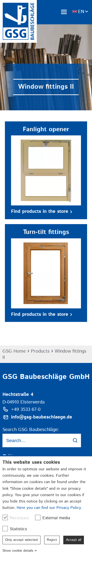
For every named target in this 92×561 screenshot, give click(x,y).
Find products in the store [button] (41, 211)
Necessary (18, 518)
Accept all (73, 539)
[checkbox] (5, 517)
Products (40, 351)
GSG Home (14, 351)
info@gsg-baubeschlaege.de (41, 417)
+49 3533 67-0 (25, 409)
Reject (52, 539)
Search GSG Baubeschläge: (30, 429)
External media (55, 518)
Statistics (17, 529)
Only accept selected (21, 539)
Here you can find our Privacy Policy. (49, 508)
